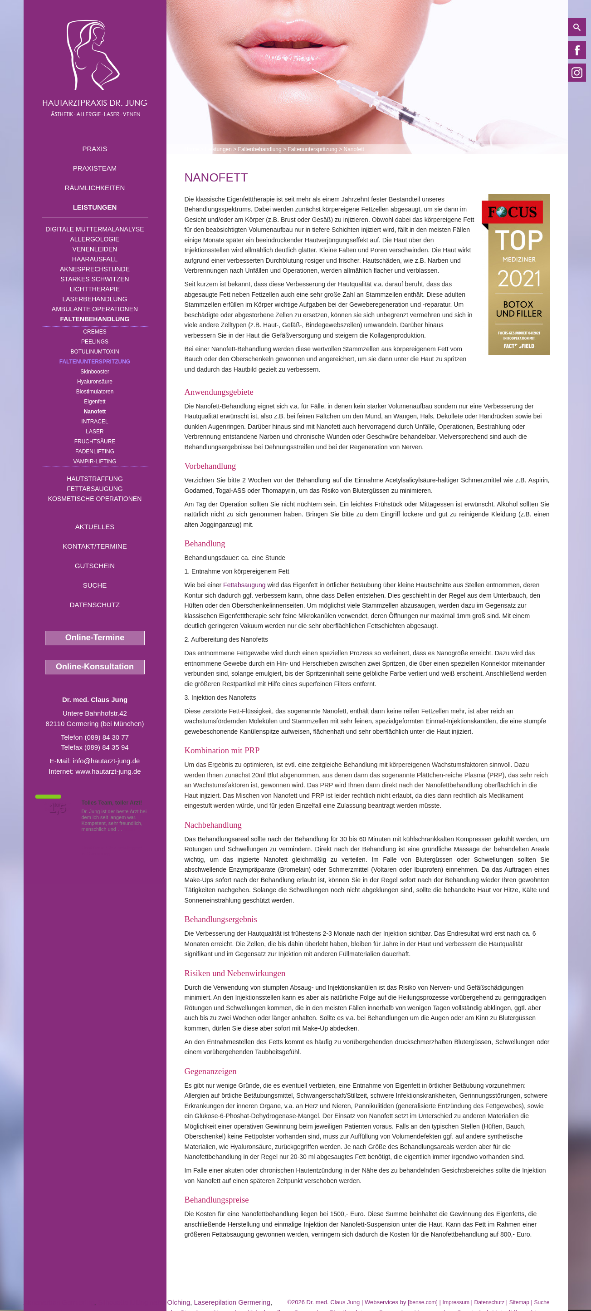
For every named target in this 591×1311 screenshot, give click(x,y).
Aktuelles (95, 526)
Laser (94, 431)
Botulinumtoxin (94, 352)
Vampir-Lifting (94, 461)
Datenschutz (95, 605)
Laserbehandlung (94, 299)
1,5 (57, 808)
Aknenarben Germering (59, 1302)
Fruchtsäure (95, 441)
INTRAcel (94, 421)
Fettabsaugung (94, 488)
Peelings (94, 342)
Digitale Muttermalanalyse (94, 229)
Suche (95, 585)
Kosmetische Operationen (95, 498)
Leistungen (95, 207)
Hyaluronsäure (94, 381)
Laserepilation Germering (232, 1302)
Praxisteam (95, 168)
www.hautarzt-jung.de (108, 771)
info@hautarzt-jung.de (106, 761)
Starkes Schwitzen (94, 279)
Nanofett (95, 411)
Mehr (129, 829)
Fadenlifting (94, 451)
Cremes (94, 332)
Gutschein (95, 566)
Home (192, 149)
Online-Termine (95, 637)
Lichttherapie (95, 289)
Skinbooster (94, 371)
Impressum (456, 1302)
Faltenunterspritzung (94, 361)
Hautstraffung (95, 478)
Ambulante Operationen (95, 309)
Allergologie (95, 239)
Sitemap (519, 1302)
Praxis (94, 148)
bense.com (423, 1302)
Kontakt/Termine (95, 546)
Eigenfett (94, 401)
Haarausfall (94, 259)
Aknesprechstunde (95, 269)
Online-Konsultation (95, 666)
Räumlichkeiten (95, 187)
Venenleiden (95, 249)
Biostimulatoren (95, 391)
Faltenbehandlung (95, 319)
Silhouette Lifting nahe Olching (144, 1302)
